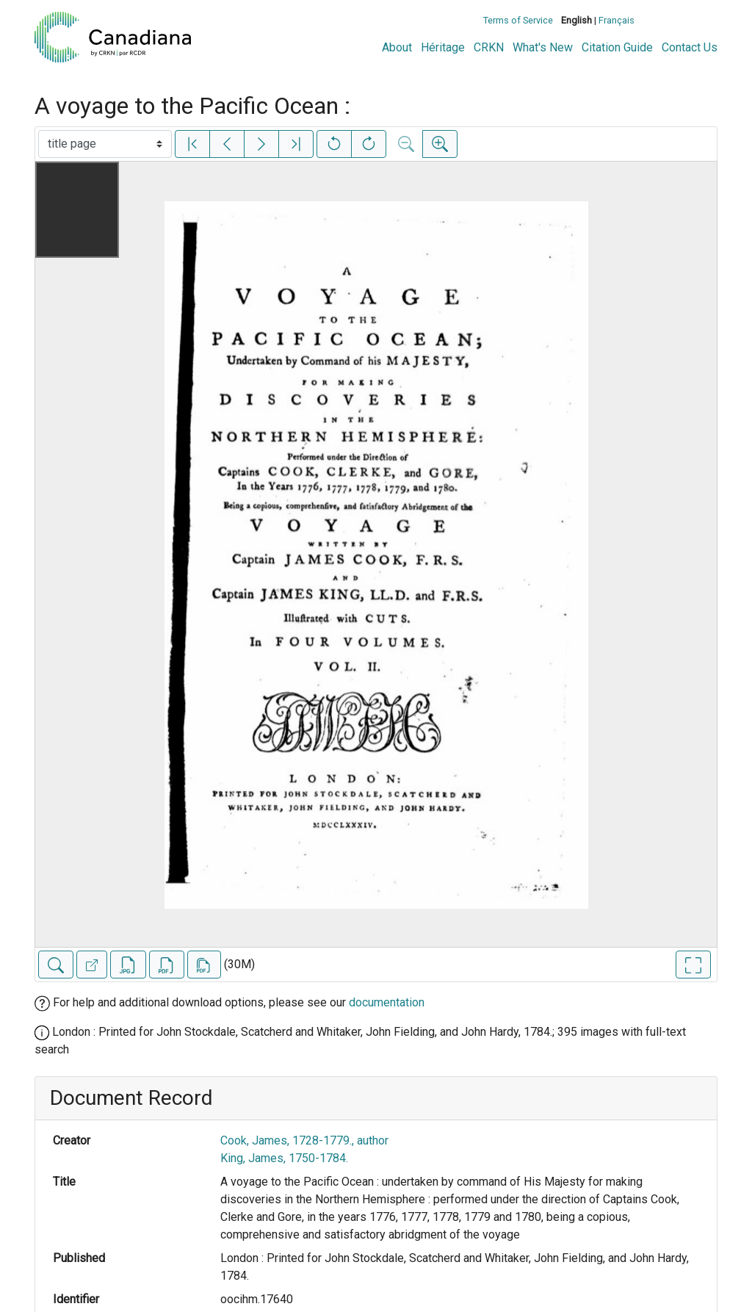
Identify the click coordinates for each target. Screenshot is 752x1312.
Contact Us (689, 47)
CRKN (489, 47)
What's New (543, 47)
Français (616, 20)
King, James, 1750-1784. (284, 1158)
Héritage (443, 47)
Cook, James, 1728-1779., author (304, 1140)
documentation (386, 1002)
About (397, 47)
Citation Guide (617, 47)
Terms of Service (518, 20)
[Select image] (105, 144)
